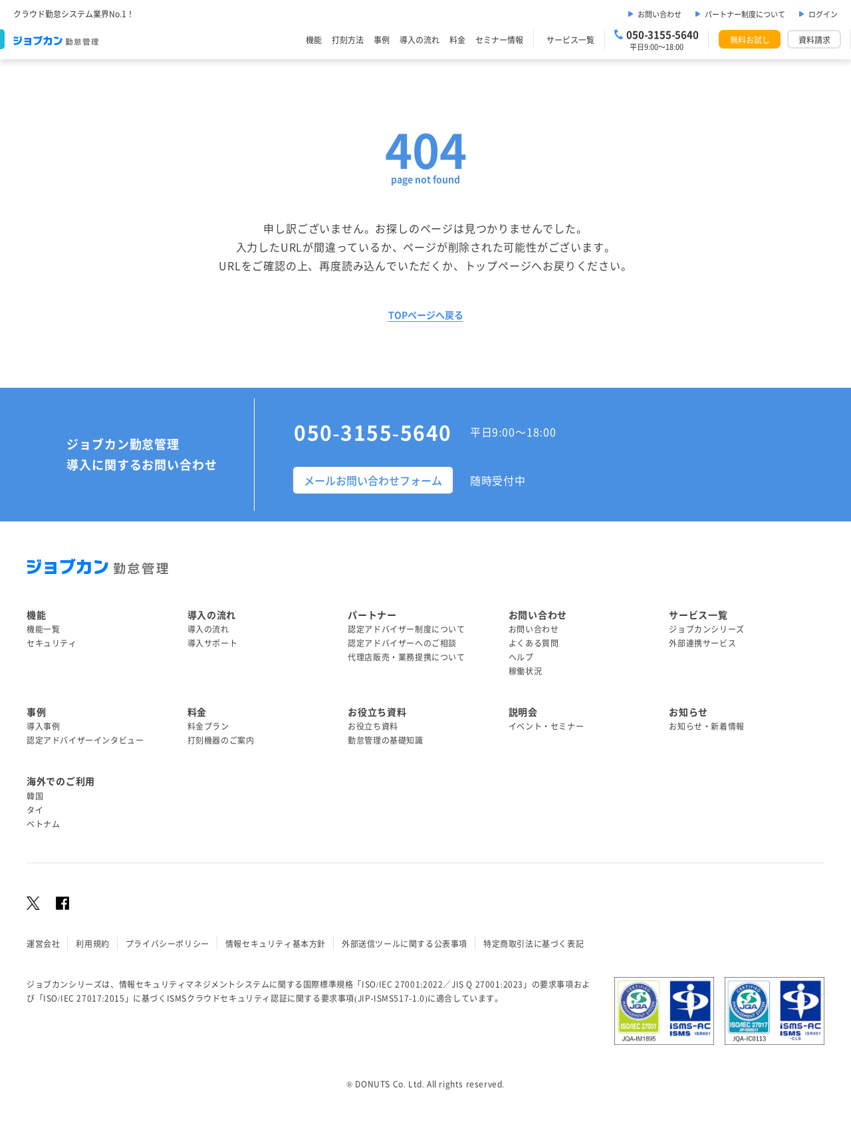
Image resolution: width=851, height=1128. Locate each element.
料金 (457, 39)
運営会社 (43, 943)
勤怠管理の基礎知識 (385, 740)
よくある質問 (534, 642)
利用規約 (92, 943)
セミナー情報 (499, 39)
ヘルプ (521, 656)
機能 (314, 39)
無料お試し (750, 39)
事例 (382, 39)
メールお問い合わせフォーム (373, 480)
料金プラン (208, 726)
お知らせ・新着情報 (706, 726)
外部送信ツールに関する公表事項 (404, 943)
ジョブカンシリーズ (706, 628)
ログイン (823, 14)
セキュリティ (52, 642)
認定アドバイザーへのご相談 (402, 642)
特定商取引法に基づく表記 (533, 943)
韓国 (35, 795)
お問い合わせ (659, 14)
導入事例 (43, 726)
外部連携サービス (702, 642)
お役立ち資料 (373, 726)
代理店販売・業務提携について (406, 656)
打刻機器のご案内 (221, 740)
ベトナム (43, 823)
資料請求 (814, 39)
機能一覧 (43, 628)
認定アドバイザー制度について (406, 628)
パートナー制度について (745, 14)
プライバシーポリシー (167, 943)
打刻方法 (348, 39)
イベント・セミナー (546, 726)
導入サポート (212, 642)
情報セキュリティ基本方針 (275, 943)
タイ (35, 809)
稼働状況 (525, 670)
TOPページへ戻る (425, 314)
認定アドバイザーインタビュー (85, 740)
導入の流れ (419, 39)
